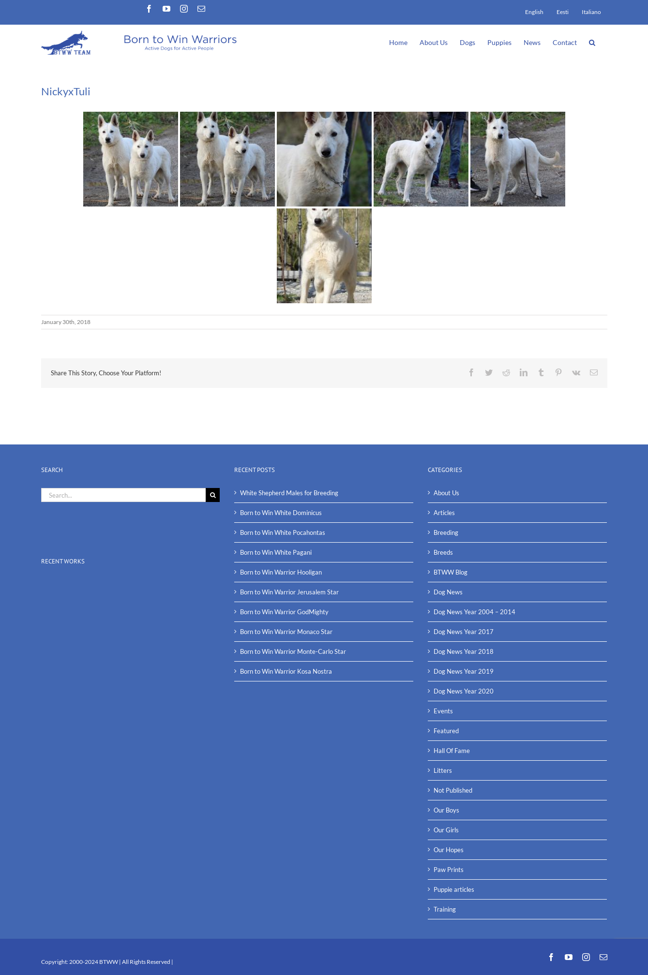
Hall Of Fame (452, 750)
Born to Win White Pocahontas (282, 532)
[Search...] (123, 495)
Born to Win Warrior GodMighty (284, 612)
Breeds (443, 552)
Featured (446, 731)
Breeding (446, 532)
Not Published (453, 790)
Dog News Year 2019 (464, 671)
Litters (443, 770)
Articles (444, 513)
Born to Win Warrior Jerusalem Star (289, 592)
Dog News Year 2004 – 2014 (474, 612)
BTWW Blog (450, 572)
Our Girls (446, 830)
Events (443, 711)
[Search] (213, 495)
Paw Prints (449, 869)
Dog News (448, 592)
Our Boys (446, 810)
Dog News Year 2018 (464, 651)
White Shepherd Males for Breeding (289, 493)
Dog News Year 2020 (464, 691)
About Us (446, 493)
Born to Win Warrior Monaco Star (286, 631)
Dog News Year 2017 (464, 631)
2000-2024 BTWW (94, 961)
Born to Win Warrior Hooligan (281, 572)
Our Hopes (449, 850)
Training (445, 909)
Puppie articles (454, 889)
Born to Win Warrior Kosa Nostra (286, 671)
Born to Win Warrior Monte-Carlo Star (293, 651)
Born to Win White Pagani (276, 552)
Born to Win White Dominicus (281, 513)
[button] (592, 41)
